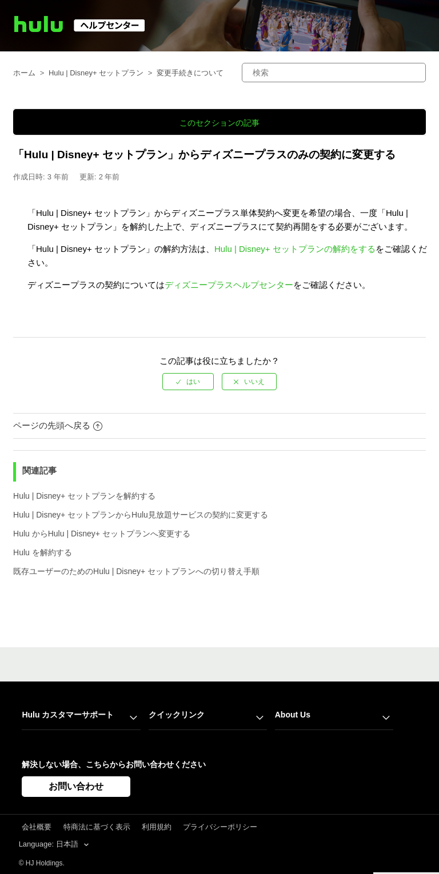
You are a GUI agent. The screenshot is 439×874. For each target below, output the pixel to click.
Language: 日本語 (50, 844)
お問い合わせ (76, 786)
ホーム (24, 73)
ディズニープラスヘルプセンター (229, 285)
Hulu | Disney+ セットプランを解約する (84, 495)
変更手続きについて (190, 73)
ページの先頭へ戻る (57, 425)
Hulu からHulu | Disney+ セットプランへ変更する (101, 533)
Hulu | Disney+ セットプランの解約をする (295, 249)
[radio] (188, 381)
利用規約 (156, 827)
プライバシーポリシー (220, 827)
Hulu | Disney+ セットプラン (96, 73)
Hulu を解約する (42, 552)
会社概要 (36, 827)
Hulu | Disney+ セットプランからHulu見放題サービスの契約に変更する (140, 514)
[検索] (334, 72)
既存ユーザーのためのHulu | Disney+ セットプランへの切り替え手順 (136, 571)
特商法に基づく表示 (96, 827)
